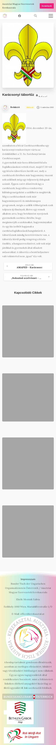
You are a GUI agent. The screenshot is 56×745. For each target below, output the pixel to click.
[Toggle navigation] (51, 15)
